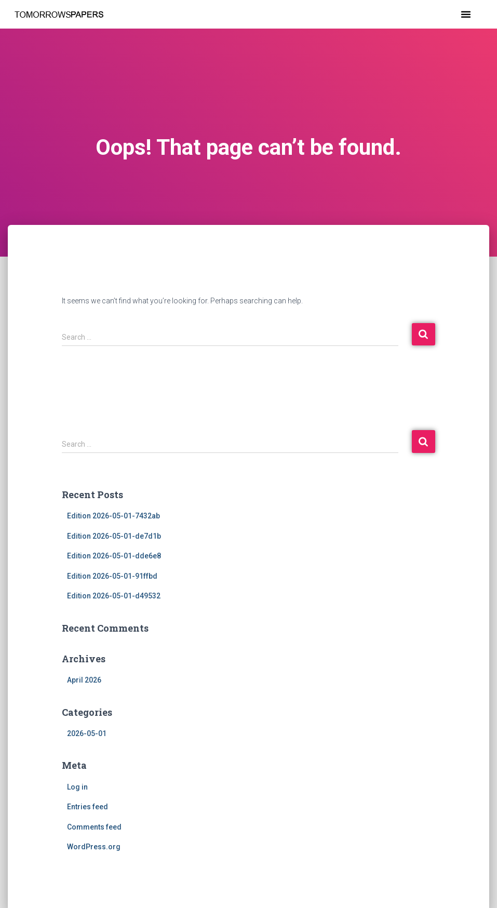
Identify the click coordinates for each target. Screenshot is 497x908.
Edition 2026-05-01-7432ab (113, 516)
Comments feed (94, 827)
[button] (466, 14)
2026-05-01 (86, 733)
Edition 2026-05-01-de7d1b (114, 536)
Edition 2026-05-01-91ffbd (112, 576)
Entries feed (87, 807)
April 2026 (84, 680)
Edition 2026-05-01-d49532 (113, 596)
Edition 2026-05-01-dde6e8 (114, 556)
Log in (77, 787)
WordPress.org (93, 847)
